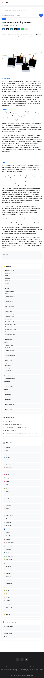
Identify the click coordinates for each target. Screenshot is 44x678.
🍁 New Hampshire (9, 542)
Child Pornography (9, 275)
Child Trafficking (8, 280)
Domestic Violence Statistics (11, 321)
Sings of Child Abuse (9, 306)
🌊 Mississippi (7, 525)
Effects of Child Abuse (9, 316)
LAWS (2, 10)
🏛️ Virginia (7, 600)
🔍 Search (41, 15)
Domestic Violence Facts (10, 324)
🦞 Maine (6, 508)
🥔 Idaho (6, 484)
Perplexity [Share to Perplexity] (11, 29)
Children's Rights (8, 339)
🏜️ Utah (6, 593)
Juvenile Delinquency (9, 402)
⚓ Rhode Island (8, 576)
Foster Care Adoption (9, 373)
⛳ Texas (6, 590)
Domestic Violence (9, 319)
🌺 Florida (6, 474)
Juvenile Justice (8, 409)
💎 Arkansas (7, 457)
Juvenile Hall (7, 407)
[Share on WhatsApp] (22, 29)
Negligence (7, 636)
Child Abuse (6, 288)
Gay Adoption (8, 370)
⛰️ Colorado (7, 464)
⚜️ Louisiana (7, 505)
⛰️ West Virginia (8, 607)
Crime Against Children (9, 270)
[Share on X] (15, 29)
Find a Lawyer (7, 630)
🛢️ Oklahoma (7, 566)
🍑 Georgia (7, 477)
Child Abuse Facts (9, 301)
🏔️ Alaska (6, 450)
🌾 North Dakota (8, 559)
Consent (7, 283)
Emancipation (7, 375)
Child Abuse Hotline (9, 303)
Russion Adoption (8, 360)
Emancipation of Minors (10, 378)
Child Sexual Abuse (9, 293)
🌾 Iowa (6, 495)
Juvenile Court (8, 391)
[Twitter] (22, 659)
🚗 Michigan (7, 518)
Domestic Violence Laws (10, 336)
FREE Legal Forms (8, 626)
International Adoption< (10, 355)
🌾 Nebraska (7, 535)
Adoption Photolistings (9, 350)
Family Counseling (9, 326)
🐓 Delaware (7, 471)
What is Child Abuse (9, 309)
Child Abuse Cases (9, 298)
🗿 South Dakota (8, 583)
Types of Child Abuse (9, 311)
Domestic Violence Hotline (10, 329)
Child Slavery (8, 278)
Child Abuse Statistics (9, 291)
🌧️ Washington (8, 604)
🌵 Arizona (7, 454)
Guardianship (7, 381)
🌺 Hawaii (6, 481)
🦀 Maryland (7, 512)
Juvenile (6, 389)
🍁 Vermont (7, 597)
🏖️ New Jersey (8, 546)
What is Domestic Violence (10, 334)
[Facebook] (17, 659)
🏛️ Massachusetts (8, 515)
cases (26, 127)
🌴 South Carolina (8, 580)
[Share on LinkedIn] (18, 29)
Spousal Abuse (8, 331)
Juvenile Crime (8, 399)
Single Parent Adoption (10, 363)
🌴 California (7, 460)
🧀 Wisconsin (7, 610)
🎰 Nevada (7, 539)
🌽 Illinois (6, 488)
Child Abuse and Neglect (10, 314)
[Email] (26, 29)
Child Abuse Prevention (10, 296)
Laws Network (6, 25)
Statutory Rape (8, 285)
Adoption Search (8, 352)
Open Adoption (8, 368)
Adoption (6, 342)
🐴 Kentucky (7, 501)
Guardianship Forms (9, 384)
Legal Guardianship (9, 386)
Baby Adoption (8, 365)
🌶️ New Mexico (8, 549)
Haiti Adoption (8, 357)
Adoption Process (9, 345)
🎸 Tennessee (7, 587)
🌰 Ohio (6, 563)
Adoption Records (9, 347)
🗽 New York (7, 552)
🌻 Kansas (6, 498)
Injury (4, 18)
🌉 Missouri (7, 529)
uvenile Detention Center (10, 404)
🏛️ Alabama (7, 447)
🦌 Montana (7, 532)
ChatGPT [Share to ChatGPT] (7, 29)
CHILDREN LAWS (7, 10)
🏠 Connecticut (8, 467)
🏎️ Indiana (6, 491)
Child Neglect (8, 273)
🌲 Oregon (6, 569)
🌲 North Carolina (8, 556)
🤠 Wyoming (7, 614)
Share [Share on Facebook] (3, 29)
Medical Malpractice (9, 633)
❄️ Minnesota (7, 522)
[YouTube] (26, 659)
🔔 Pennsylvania (8, 573)
